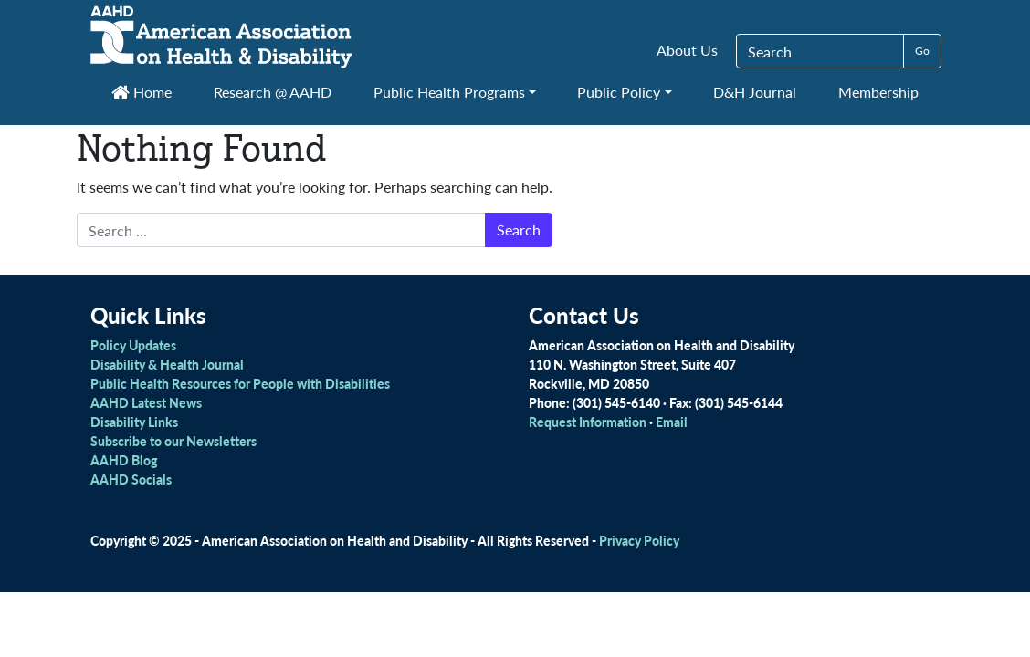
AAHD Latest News (146, 402)
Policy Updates (133, 345)
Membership (878, 91)
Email (672, 421)
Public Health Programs (449, 91)
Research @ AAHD (272, 91)
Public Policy (618, 91)
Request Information (587, 421)
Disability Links (134, 421)
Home (141, 91)
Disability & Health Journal (167, 364)
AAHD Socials (131, 479)
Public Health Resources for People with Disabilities (240, 383)
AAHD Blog (123, 460)
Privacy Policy (639, 540)
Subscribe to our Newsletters (173, 441)
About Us (687, 49)
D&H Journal (754, 91)
